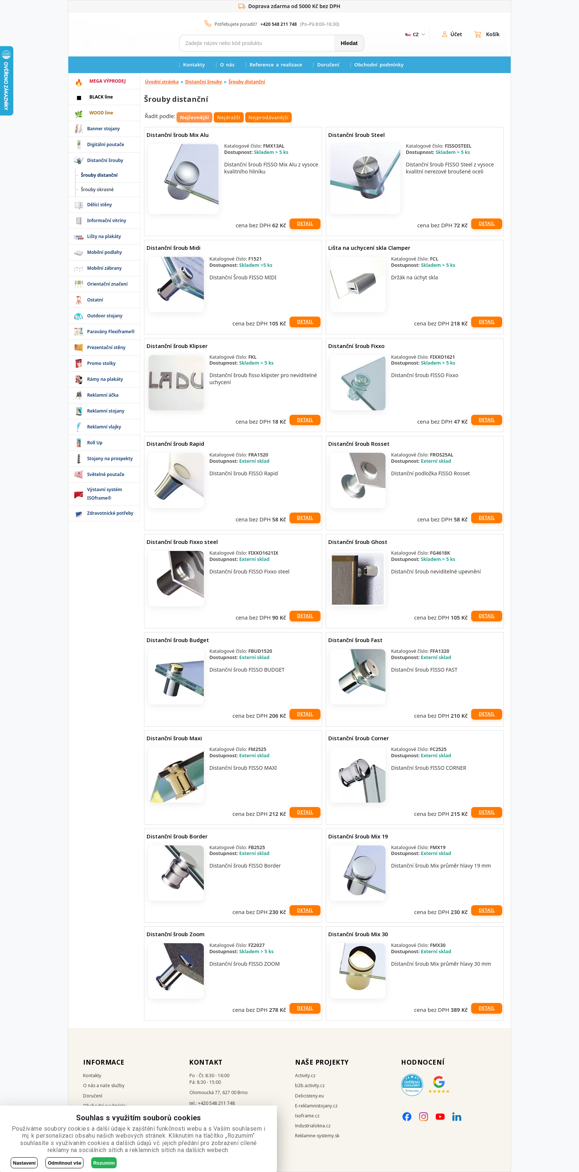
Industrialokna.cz (312, 1126)
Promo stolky (101, 363)
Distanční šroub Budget (178, 640)
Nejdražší (228, 117)
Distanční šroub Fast (355, 640)
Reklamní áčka (103, 395)
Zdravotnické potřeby (110, 513)
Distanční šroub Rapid (175, 443)
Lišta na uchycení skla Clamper (369, 247)
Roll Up (95, 443)
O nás (227, 64)
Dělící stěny (99, 204)
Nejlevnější (194, 117)
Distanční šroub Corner (358, 738)
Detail (305, 223)
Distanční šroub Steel (356, 134)
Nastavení (24, 1163)
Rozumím (104, 1163)
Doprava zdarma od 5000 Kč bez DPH (289, 6)
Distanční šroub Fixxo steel (182, 541)
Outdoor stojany (104, 316)
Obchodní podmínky (379, 64)
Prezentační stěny (106, 347)
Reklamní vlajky (104, 427)
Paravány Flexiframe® (111, 331)
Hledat (349, 43)
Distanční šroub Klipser (177, 345)
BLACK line (101, 97)
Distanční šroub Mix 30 (358, 934)
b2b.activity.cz (310, 1085)
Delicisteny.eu (309, 1096)
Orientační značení (107, 284)
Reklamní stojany (105, 411)
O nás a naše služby (103, 1085)
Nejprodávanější (269, 117)
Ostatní (95, 300)
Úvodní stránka (162, 82)
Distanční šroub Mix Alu (178, 134)
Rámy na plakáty (105, 379)
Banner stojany (103, 128)
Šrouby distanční (247, 82)
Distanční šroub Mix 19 (358, 836)
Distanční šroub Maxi (174, 738)
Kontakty (194, 64)
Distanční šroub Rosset (359, 443)
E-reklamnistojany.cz (316, 1106)
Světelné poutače (105, 474)
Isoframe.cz (307, 1116)
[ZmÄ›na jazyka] (414, 34)
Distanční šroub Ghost (357, 541)
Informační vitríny (106, 220)
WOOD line (101, 113)
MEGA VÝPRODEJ (107, 81)
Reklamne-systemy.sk (317, 1136)
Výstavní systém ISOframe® (104, 493)
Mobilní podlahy (104, 252)
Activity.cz (305, 1075)
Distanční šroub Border (177, 836)
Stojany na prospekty (110, 458)
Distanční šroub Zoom (176, 934)
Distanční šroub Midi (174, 247)
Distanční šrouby (105, 160)
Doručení (328, 64)
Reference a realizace (276, 64)
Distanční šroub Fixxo (356, 345)
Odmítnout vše (64, 1163)
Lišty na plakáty (104, 236)
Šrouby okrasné (97, 189)
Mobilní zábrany (104, 268)
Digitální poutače (105, 144)
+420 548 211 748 (278, 24)
